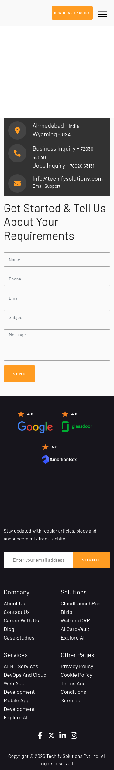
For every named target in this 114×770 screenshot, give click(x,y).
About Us (14, 603)
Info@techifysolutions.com (68, 178)
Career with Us (21, 620)
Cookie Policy (76, 674)
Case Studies (19, 637)
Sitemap (71, 700)
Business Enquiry (72, 13)
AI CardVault (75, 629)
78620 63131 (82, 166)
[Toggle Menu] (102, 14)
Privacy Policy (77, 666)
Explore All (73, 637)
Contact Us (17, 611)
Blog (9, 629)
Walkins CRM (76, 620)
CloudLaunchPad (81, 603)
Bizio (66, 611)
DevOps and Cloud (25, 674)
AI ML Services (21, 666)
